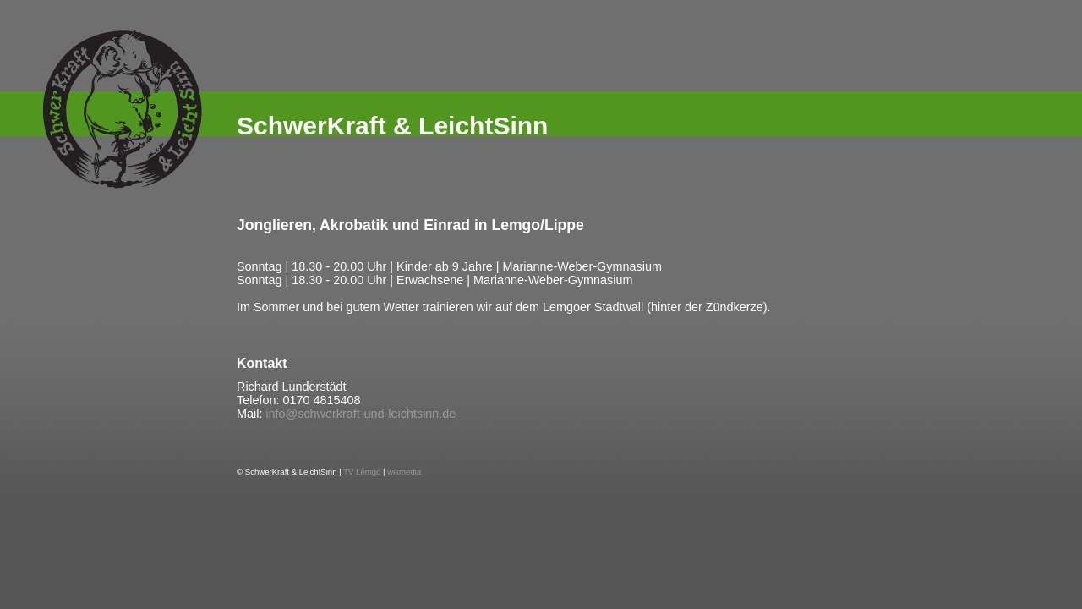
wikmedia (404, 471)
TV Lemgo (361, 471)
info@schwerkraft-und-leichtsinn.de (360, 413)
